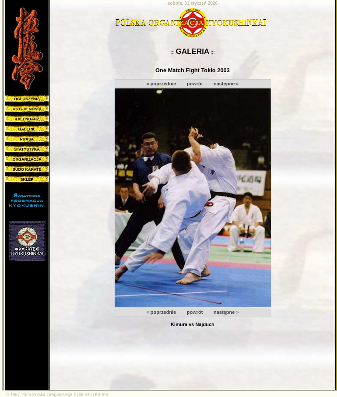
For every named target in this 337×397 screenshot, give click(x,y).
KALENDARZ (27, 119)
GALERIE (26, 129)
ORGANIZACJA (26, 159)
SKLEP (26, 179)
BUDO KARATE (27, 169)
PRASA (27, 139)
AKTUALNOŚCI (27, 109)
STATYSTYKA (27, 149)
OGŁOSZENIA (27, 99)
